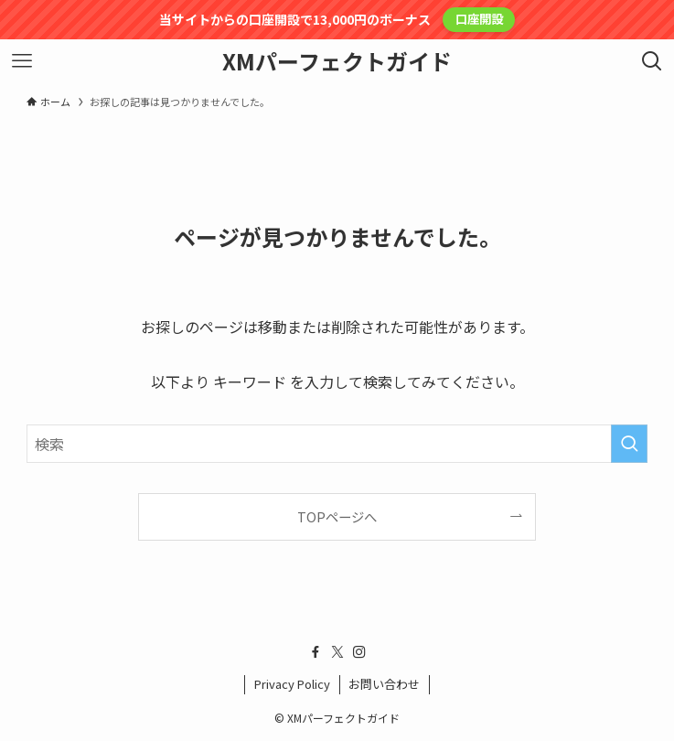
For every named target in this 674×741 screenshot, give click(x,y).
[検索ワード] (337, 443)
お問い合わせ (384, 684)
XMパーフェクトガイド (337, 61)
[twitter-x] (337, 652)
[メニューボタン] (22, 61)
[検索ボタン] (652, 61)
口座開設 (479, 18)
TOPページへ (337, 516)
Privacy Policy (292, 684)
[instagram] (359, 652)
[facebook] (315, 652)
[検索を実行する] (629, 443)
